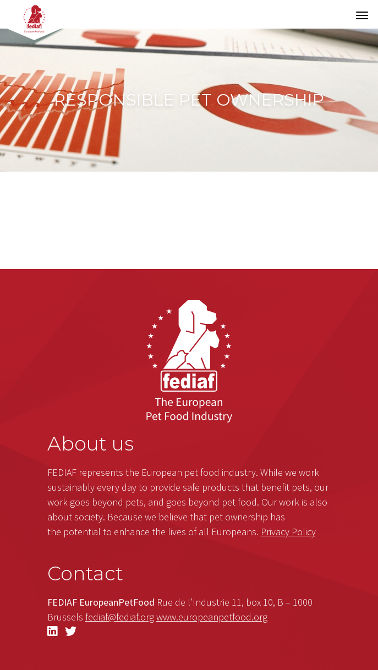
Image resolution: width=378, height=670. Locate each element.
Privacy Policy (288, 531)
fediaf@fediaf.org (119, 617)
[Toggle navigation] (362, 15)
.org (211, 617)
